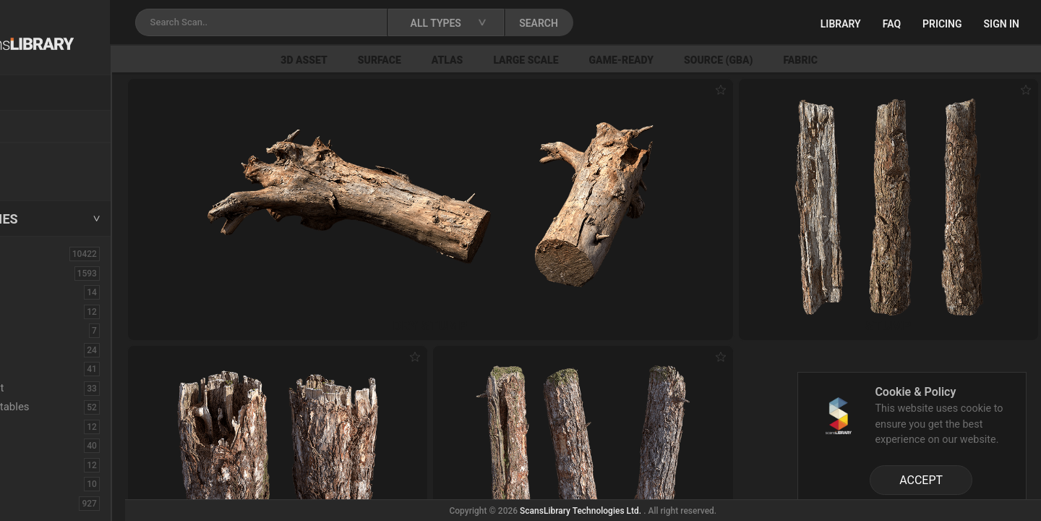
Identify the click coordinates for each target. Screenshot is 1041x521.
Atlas (528, 60)
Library (841, 24)
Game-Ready (702, 60)
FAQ (892, 24)
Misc (45, 445)
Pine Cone (58, 483)
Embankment (66, 387)
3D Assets (43, 272)
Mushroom (60, 464)
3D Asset (385, 60)
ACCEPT (921, 480)
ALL (28, 253)
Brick (46, 291)
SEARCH (635, 23)
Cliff (44, 349)
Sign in (1001, 24)
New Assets (48, 157)
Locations (43, 127)
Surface (460, 60)
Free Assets (47, 176)
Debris (49, 368)
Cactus (51, 329)
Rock (46, 502)
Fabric (882, 60)
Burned (51, 311)
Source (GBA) (799, 60)
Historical (57, 426)
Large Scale (607, 60)
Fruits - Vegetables (79, 406)
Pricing (942, 24)
